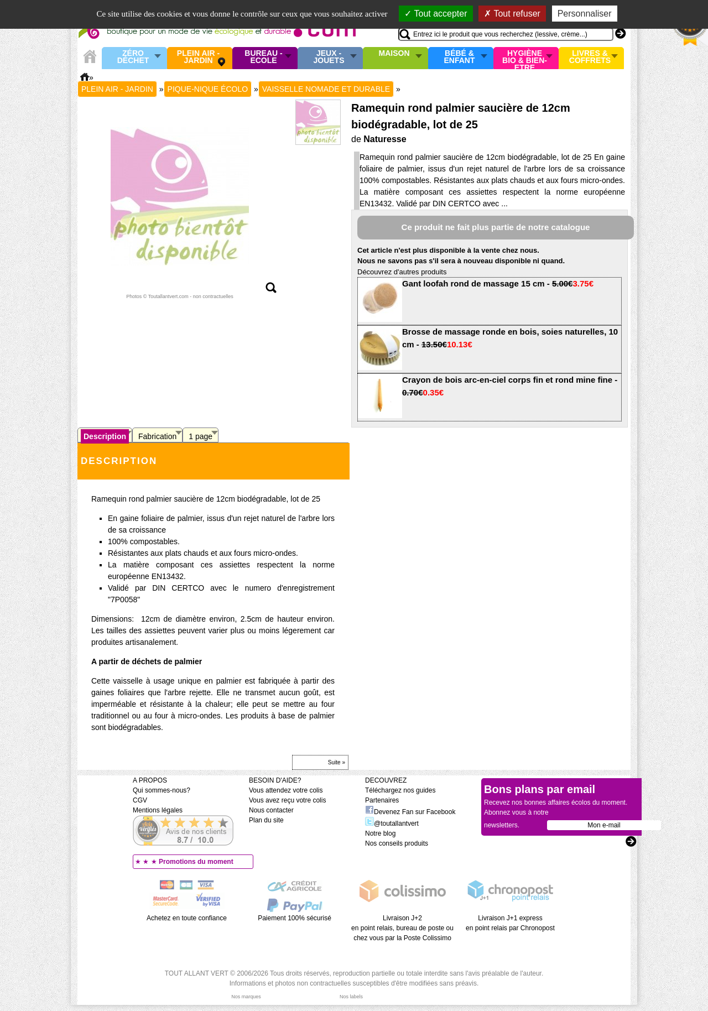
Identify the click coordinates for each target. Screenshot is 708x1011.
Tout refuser (512, 13)
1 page (200, 436)
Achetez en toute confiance (187, 918)
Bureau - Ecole (263, 57)
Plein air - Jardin (198, 57)
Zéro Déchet (133, 57)
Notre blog (380, 833)
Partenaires (382, 800)
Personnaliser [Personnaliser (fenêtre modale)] (585, 13)
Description (105, 436)
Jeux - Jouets (328, 57)
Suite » (336, 762)
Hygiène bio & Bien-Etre (524, 58)
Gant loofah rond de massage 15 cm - (498, 283)
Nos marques (246, 996)
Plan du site (266, 820)
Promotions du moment (196, 862)
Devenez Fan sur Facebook (410, 812)
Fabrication (157, 436)
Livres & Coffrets (590, 57)
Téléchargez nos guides (400, 790)
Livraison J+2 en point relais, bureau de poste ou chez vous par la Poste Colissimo (402, 928)
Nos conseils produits (396, 843)
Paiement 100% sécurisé (294, 918)
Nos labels (351, 996)
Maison (394, 54)
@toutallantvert (392, 823)
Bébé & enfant (459, 57)
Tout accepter (435, 13)
